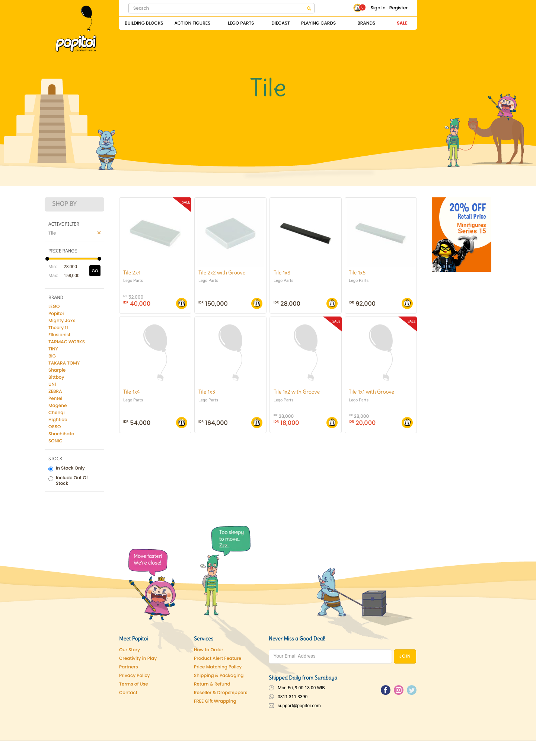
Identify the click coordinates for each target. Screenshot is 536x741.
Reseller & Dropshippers (221, 693)
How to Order (208, 650)
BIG (52, 356)
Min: (52, 266)
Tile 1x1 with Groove (371, 391)
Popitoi (56, 314)
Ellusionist (59, 335)
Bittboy (56, 377)
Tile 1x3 (206, 391)
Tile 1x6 (357, 272)
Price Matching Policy (218, 667)
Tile (52, 233)
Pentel (55, 398)
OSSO (54, 427)
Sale (402, 23)
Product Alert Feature (217, 658)
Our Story (129, 650)
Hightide (57, 420)
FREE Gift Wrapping (215, 701)
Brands (366, 23)
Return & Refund (212, 684)
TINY (53, 349)
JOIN (405, 656)
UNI (52, 384)
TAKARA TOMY (64, 363)
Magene (57, 406)
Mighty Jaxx (61, 321)
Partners (128, 667)
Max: (52, 275)
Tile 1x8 (282, 272)
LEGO (54, 306)
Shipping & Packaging (218, 675)
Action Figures (192, 23)
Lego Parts (241, 23)
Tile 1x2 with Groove (297, 391)
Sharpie (57, 370)
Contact (128, 693)
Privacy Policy (134, 675)
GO (95, 271)
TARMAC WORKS (66, 342)
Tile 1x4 (131, 391)
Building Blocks (144, 23)
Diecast (280, 23)
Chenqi (56, 413)
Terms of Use (133, 684)
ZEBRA (55, 391)
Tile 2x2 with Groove (221, 272)
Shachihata (61, 434)
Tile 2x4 (132, 272)
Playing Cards (318, 23)
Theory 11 (58, 328)
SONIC (55, 441)
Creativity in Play (138, 658)
